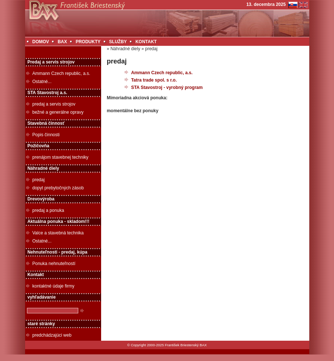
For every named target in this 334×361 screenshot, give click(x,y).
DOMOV (40, 41)
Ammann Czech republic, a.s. (61, 73)
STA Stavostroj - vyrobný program (167, 87)
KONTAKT (146, 41)
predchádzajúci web (52, 335)
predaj (38, 179)
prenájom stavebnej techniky (60, 157)
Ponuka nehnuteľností (54, 263)
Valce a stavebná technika (58, 232)
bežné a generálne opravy (58, 112)
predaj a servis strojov (54, 104)
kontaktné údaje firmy (53, 286)
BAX (62, 41)
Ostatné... (42, 81)
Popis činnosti (46, 134)
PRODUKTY (88, 41)
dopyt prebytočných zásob (58, 187)
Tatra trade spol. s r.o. (154, 80)
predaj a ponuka (48, 210)
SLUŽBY (118, 41)
